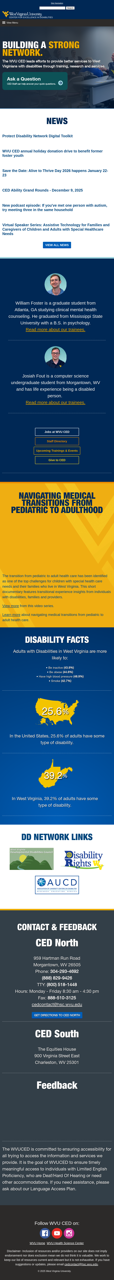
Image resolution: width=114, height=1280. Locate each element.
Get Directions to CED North (57, 1015)
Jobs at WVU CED (57, 431)
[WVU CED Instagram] (69, 1233)
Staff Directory (57, 441)
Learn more (11, 615)
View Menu (10, 22)
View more (10, 606)
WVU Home (37, 1243)
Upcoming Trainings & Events (57, 450)
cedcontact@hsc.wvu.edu (57, 1004)
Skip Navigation (57, 3)
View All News (57, 245)
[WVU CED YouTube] (57, 1233)
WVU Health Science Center (65, 1243)
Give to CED (57, 460)
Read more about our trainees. (55, 329)
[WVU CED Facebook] (45, 1233)
